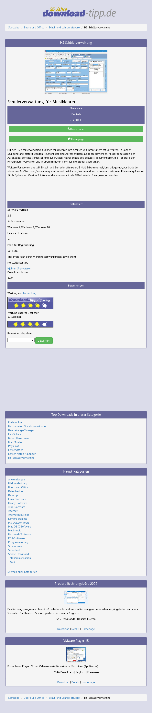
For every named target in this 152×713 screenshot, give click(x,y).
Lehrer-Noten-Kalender (22, 454)
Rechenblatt (15, 422)
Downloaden (76, 129)
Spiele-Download (18, 554)
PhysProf (13, 446)
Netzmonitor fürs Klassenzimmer (27, 426)
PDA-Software (16, 538)
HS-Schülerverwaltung (21, 457)
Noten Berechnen (18, 438)
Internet (12, 511)
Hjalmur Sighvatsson (19, 268)
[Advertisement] (38, 189)
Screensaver (15, 546)
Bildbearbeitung (17, 483)
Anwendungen (16, 479)
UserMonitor (15, 442)
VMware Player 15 (76, 641)
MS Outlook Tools (18, 522)
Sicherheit (14, 550)
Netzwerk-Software (19, 534)
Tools (11, 562)
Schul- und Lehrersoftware (64, 27)
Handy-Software (17, 503)
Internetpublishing (18, 515)
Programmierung (18, 542)
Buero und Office (34, 27)
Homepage (76, 139)
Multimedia (14, 530)
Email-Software (17, 499)
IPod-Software (16, 507)
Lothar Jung (29, 293)
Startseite (13, 27)
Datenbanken (16, 491)
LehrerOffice (15, 450)
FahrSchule (14, 434)
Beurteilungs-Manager (21, 430)
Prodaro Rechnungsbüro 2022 (76, 584)
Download (63, 629)
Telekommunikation (19, 558)
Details (75, 629)
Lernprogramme (17, 518)
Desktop (13, 495)
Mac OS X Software (19, 526)
